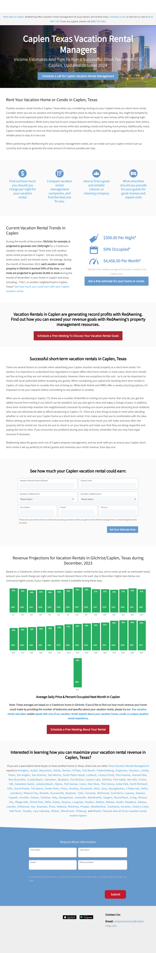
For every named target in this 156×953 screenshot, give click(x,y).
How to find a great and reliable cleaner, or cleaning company (96, 188)
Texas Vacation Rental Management (128, 767)
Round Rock (121, 799)
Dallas (56, 771)
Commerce (117, 794)
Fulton (142, 780)
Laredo (145, 771)
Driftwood (23, 807)
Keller (144, 789)
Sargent (107, 799)
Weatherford (98, 807)
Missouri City (31, 794)
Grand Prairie (21, 789)
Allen (97, 789)
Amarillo (126, 807)
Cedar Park (122, 785)
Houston (134, 771)
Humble (24, 799)
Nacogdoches (116, 789)
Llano (82, 785)
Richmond (103, 794)
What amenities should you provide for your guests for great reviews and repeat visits (133, 190)
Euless (56, 803)
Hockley (73, 789)
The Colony (107, 785)
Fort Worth (88, 771)
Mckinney (73, 807)
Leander (11, 807)
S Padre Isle (132, 789)
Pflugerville (21, 803)
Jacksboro (16, 794)
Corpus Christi (106, 776)
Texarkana (113, 807)
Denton (66, 771)
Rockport (63, 780)
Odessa (142, 803)
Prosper (84, 807)
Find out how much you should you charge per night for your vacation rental (22, 190)
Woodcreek (67, 812)
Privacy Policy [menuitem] (110, 946)
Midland (61, 807)
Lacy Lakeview (41, 812)
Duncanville (57, 794)
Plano (11, 776)
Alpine (58, 785)
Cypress (129, 794)
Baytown (71, 794)
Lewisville (80, 799)
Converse (90, 794)
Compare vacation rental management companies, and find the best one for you (59, 192)
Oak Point (15, 812)
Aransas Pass (139, 776)
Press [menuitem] (89, 946)
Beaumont (45, 771)
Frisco (64, 789)
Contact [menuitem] (98, 946)
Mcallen (89, 803)
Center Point (51, 789)
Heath (119, 803)
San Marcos (54, 776)
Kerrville (132, 780)
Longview (77, 803)
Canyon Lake (92, 780)
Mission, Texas (101, 812)
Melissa (110, 803)
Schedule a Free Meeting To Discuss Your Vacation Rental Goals (78, 337)
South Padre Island (74, 776)
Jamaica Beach (44, 785)
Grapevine (121, 771)
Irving (133, 799)
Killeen (55, 812)
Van (33, 807)
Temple (27, 812)
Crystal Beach (35, 780)
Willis (48, 803)
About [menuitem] (71, 946)
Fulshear (45, 799)
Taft (11, 785)
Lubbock (91, 776)
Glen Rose (93, 785)
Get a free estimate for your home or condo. (116, 282)
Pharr (52, 807)
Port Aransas (123, 776)
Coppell (13, 799)
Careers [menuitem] (80, 946)
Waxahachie (94, 799)
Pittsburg (81, 812)
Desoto (35, 799)
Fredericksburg (105, 771)
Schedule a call (117, 21)
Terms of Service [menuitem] (126, 946)
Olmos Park (36, 803)
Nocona (66, 803)
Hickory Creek (140, 807)
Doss (104, 789)
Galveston (50, 780)
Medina (100, 803)
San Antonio (39, 776)
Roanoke (42, 807)
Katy (54, 799)
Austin (33, 771)
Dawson (140, 794)
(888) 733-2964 (98, 26)
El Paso (77, 771)
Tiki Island (37, 789)
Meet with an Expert (13, 21)
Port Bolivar (77, 780)
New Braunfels (17, 780)
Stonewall (86, 789)
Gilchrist (106, 780)
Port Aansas (71, 785)
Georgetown (66, 799)
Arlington (23, 771)
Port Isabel (119, 780)
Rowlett (43, 794)
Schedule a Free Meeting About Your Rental (78, 731)
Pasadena (130, 803)
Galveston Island (24, 785)
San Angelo (23, 776)
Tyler (80, 794)
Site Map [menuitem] (140, 946)
